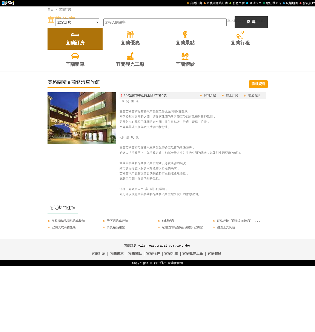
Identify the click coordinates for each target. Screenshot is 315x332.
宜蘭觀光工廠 (192, 319)
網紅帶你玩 (271, 3)
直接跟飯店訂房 (215, 3)
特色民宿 (236, 3)
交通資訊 (254, 161)
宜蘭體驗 (214, 319)
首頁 (51, 10)
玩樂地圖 (290, 3)
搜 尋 (251, 87)
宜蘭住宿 (61, 20)
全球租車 (253, 3)
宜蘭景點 (135, 319)
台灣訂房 (194, 3)
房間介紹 (210, 161)
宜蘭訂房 (65, 10)
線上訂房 (232, 161)
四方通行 (160, 329)
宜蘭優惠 (117, 319)
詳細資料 (258, 149)
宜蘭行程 (153, 319)
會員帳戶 (306, 3)
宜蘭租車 (171, 319)
